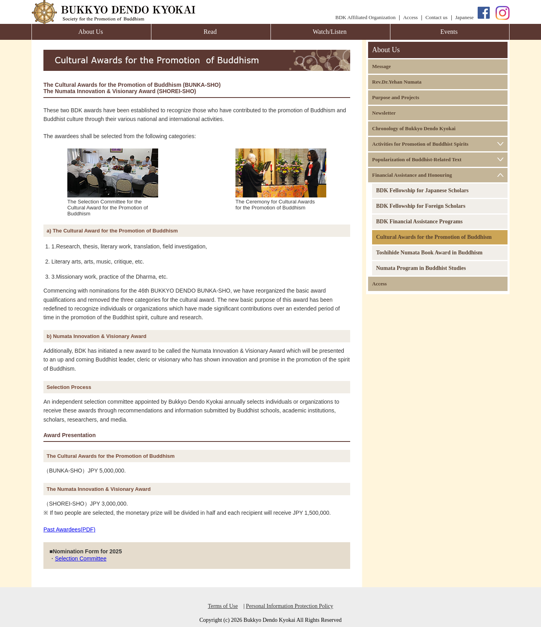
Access (410, 17)
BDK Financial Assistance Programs (419, 222)
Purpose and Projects (395, 97)
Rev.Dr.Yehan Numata (396, 82)
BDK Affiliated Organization (365, 17)
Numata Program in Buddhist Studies (421, 268)
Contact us (436, 17)
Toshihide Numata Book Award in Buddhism (429, 253)
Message (381, 66)
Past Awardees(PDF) (69, 529)
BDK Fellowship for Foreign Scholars (420, 206)
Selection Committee (80, 558)
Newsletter (384, 113)
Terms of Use (223, 606)
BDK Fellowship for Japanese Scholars (422, 190)
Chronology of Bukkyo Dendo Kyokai (413, 128)
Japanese (464, 17)
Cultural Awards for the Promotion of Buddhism (434, 237)
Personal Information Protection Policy (289, 606)
